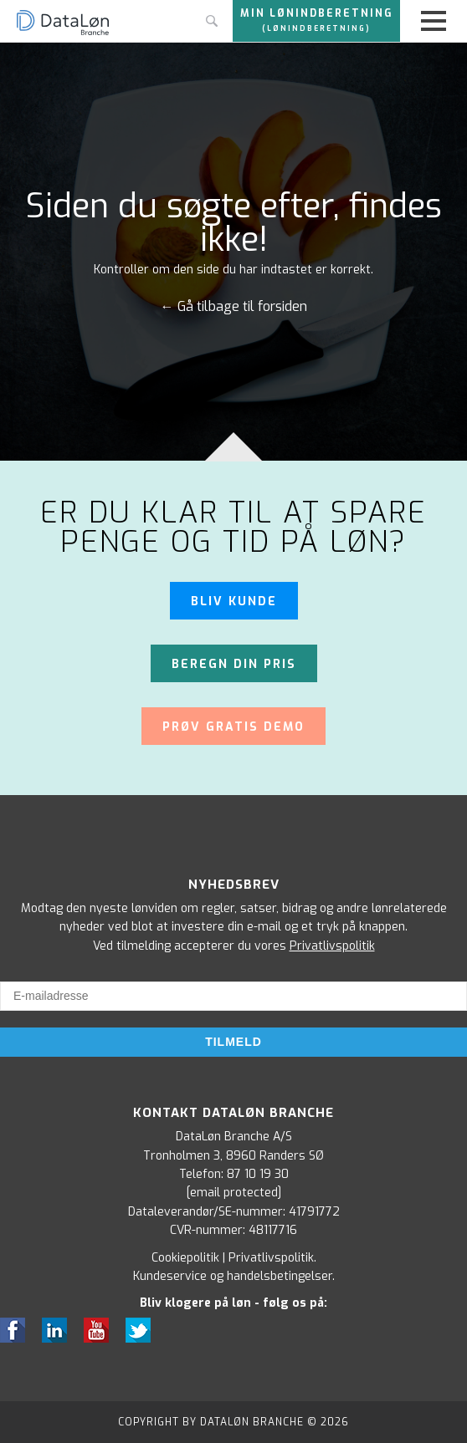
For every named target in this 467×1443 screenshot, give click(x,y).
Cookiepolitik (185, 1258)
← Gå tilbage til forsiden (234, 307)
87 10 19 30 (258, 1174)
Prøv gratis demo (233, 727)
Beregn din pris (234, 664)
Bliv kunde (234, 601)
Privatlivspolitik (332, 946)
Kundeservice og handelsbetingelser (232, 1276)
